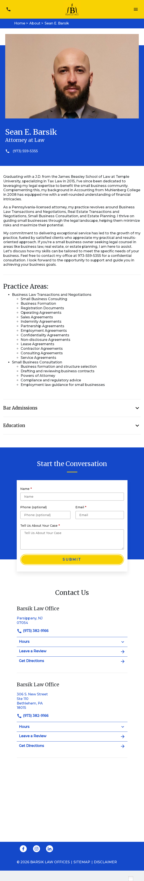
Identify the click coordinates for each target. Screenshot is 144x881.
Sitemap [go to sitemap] (81, 862)
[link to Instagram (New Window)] (36, 848)
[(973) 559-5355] (72, 151)
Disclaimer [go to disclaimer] (105, 862)
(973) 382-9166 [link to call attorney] (32, 631)
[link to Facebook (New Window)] (23, 848)
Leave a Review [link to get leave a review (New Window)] (72, 651)
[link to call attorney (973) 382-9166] (8, 9)
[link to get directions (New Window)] (72, 620)
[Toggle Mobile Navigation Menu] (136, 9)
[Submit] (72, 559)
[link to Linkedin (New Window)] (49, 848)
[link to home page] (72, 9)
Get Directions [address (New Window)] (72, 661)
